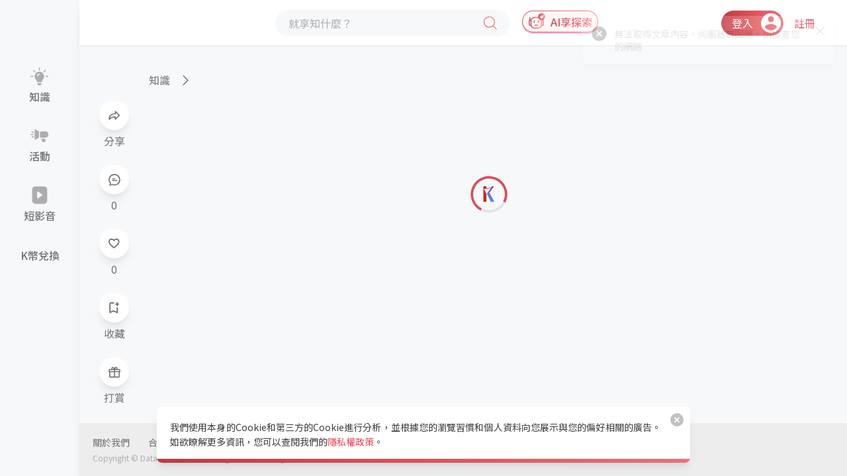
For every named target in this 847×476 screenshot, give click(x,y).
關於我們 (111, 442)
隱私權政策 (351, 441)
